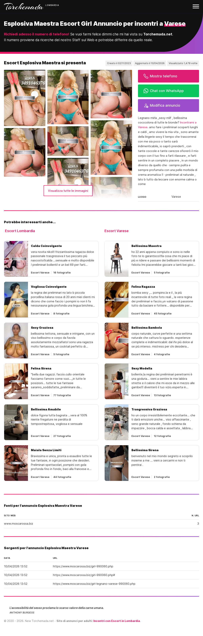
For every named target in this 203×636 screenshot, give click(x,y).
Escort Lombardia (20, 231)
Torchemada (24, 6)
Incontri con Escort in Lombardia (116, 621)
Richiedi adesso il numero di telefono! (36, 34)
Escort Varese (116, 231)
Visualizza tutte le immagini (68, 191)
